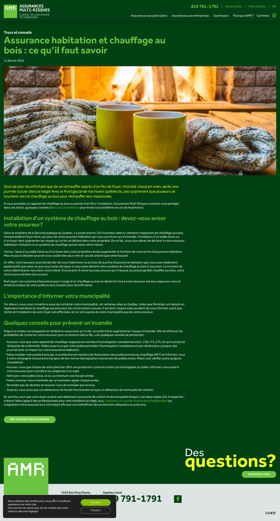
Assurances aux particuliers (149, 16)
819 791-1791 (205, 7)
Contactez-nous (259, 474)
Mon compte (257, 7)
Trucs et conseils (18, 33)
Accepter (95, 502)
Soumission (221, 16)
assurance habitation (65, 208)
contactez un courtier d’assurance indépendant (136, 401)
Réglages (95, 510)
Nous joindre (233, 7)
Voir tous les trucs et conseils (29, 419)
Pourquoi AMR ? (243, 16)
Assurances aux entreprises (190, 16)
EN (274, 7)
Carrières (263, 16)
